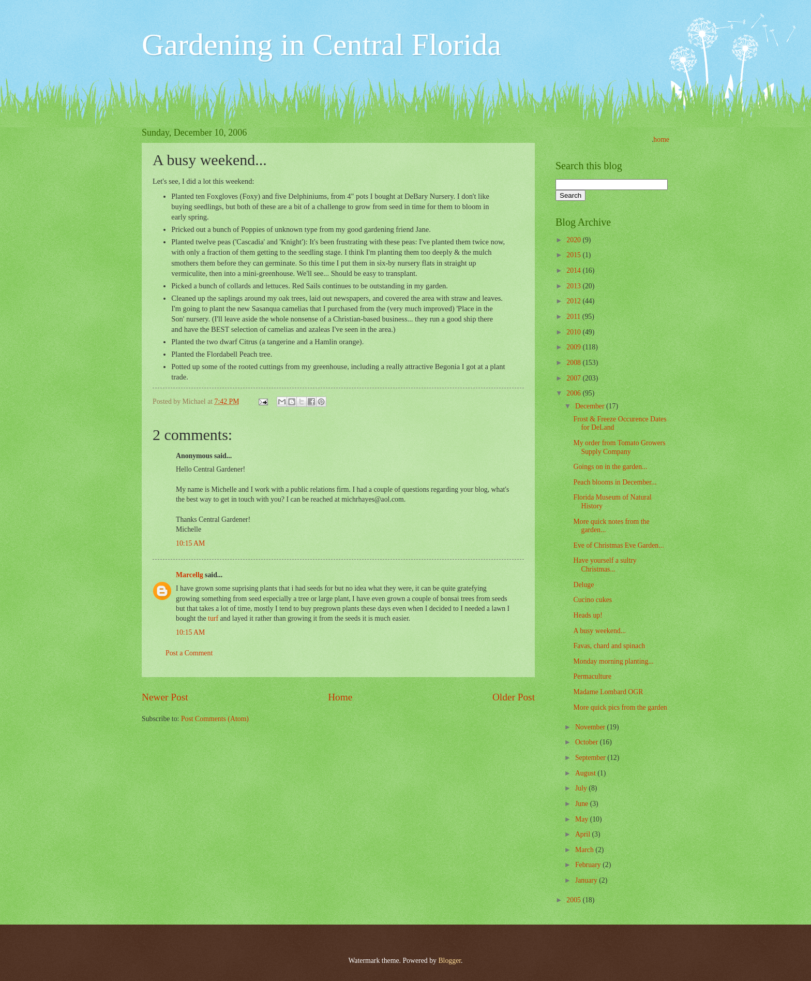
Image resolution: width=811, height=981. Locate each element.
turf (213, 618)
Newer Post (165, 697)
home (661, 139)
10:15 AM (190, 543)
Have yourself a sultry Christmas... (604, 565)
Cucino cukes (592, 600)
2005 (574, 900)
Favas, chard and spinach (609, 646)
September (591, 758)
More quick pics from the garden (620, 707)
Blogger (449, 960)
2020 (574, 240)
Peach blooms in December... (614, 482)
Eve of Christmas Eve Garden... (618, 545)
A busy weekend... (599, 631)
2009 (574, 347)
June (582, 804)
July (582, 788)
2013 (574, 286)
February (589, 865)
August (586, 773)
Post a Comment (189, 653)
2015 (574, 255)
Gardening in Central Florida (321, 44)
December (590, 406)
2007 (574, 378)
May (582, 819)
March (585, 850)
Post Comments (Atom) (215, 719)
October (587, 742)
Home (340, 697)
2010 (574, 332)
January (587, 880)
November (591, 727)
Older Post (513, 697)
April (583, 834)
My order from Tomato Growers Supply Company (619, 447)
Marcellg (189, 575)
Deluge (583, 585)
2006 (574, 393)
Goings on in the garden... (610, 467)
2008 (574, 363)
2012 (574, 301)
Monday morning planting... (613, 661)
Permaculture (592, 676)
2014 (574, 270)
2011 (574, 316)
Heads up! (587, 615)
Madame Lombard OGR (608, 692)
